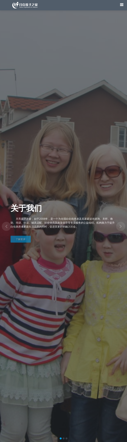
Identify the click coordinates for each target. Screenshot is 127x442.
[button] (6, 226)
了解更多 (21, 241)
